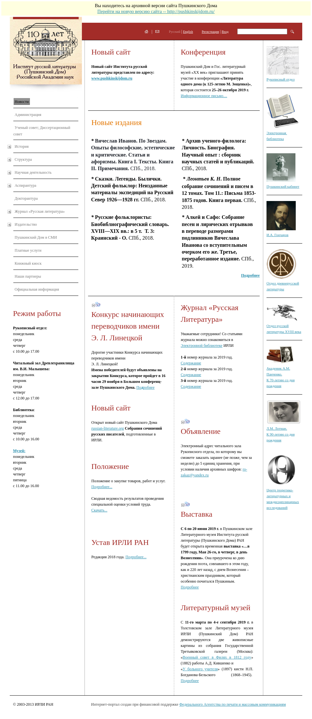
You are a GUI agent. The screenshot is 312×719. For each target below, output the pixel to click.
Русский (174, 31)
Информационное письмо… (204, 96)
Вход (225, 31)
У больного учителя (200, 669)
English (188, 31)
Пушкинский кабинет (282, 186)
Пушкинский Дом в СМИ (36, 237)
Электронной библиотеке (201, 345)
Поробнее (145, 387)
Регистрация (210, 31)
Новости (22, 101)
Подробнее (190, 587)
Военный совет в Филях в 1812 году (217, 657)
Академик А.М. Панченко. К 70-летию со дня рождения (280, 374)
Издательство (26, 224)
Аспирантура (25, 185)
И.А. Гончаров (277, 235)
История (22, 146)
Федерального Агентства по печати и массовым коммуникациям (232, 704)
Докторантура (26, 198)
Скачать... (99, 510)
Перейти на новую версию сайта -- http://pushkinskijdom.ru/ (155, 11)
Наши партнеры (28, 276)
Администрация (28, 114)
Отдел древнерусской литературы (282, 283)
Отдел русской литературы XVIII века (283, 326)
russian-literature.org (107, 428)
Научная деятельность (33, 172)
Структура (23, 159)
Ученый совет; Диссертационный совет (41, 130)
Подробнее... (101, 487)
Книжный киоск (28, 263)
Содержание (191, 363)
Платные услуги (28, 250)
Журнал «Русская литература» (40, 211)
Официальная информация (37, 289)
